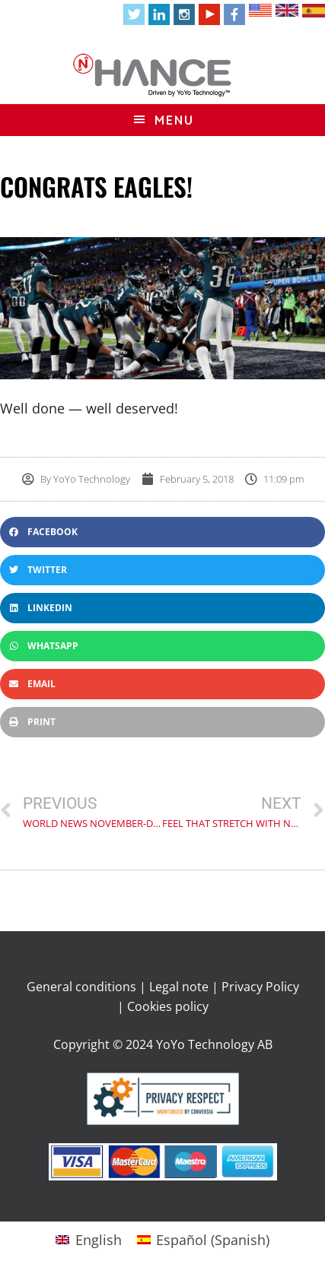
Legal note (179, 986)
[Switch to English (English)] (88, 1239)
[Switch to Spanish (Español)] (203, 1239)
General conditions (81, 986)
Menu (174, 120)
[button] (162, 532)
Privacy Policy (260, 986)
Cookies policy (168, 1006)
